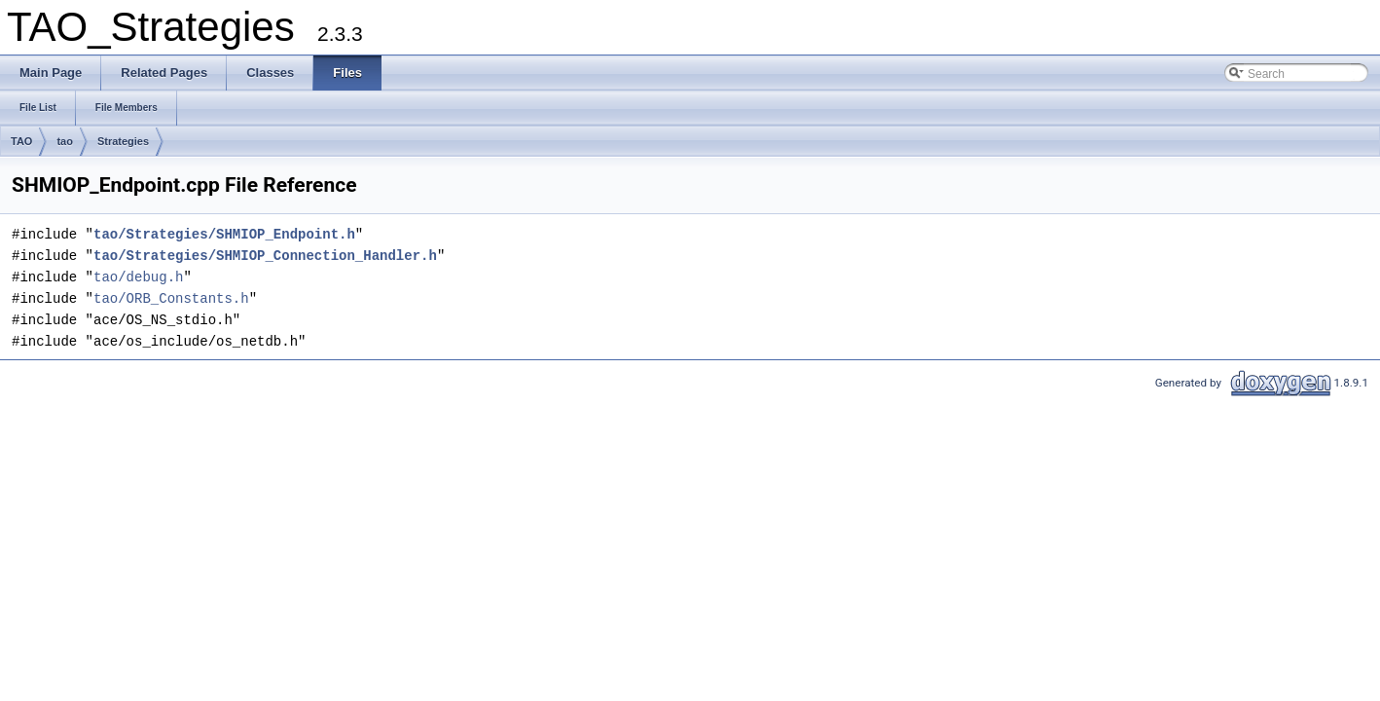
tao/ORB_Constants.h (171, 298)
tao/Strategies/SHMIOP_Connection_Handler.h (265, 255)
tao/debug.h (138, 277)
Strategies (123, 141)
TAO (21, 141)
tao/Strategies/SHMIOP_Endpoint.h (224, 234)
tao (64, 141)
